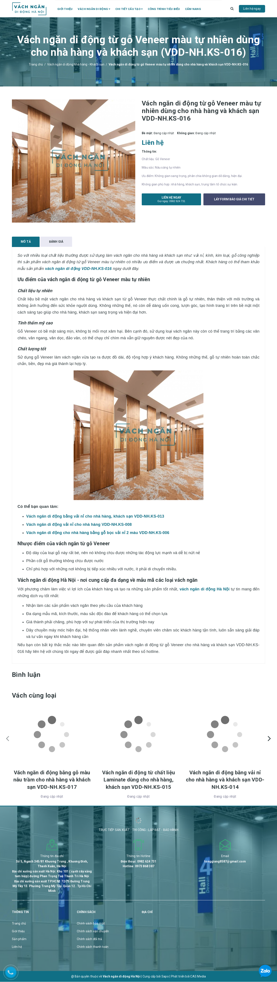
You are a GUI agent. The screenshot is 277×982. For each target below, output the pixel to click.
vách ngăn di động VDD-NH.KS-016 (78, 269)
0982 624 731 (177, 201)
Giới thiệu (65, 9)
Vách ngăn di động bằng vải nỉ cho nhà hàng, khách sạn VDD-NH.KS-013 (95, 516)
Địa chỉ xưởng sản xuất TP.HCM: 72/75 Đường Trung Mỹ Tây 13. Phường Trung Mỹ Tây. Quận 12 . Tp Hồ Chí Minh (52, 886)
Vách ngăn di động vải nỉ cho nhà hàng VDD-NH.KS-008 (79, 525)
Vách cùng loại (34, 695)
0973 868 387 (144, 866)
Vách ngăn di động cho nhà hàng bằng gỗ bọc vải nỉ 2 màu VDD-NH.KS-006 (97, 533)
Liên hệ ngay (252, 8)
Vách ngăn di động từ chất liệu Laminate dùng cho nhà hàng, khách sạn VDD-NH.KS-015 (138, 780)
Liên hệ (17, 947)
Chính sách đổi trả (89, 939)
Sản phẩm (19, 939)
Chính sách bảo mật (91, 923)
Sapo (165, 976)
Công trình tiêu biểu (164, 9)
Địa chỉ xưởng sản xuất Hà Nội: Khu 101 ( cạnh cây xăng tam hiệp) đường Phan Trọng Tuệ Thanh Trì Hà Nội (52, 874)
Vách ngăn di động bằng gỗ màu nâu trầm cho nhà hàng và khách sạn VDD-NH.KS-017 (51, 780)
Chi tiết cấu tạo (129, 9)
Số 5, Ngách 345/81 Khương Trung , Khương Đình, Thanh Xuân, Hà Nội (52, 864)
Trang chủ (19, 923)
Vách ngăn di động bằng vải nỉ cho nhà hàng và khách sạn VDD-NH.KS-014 (225, 780)
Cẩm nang (193, 9)
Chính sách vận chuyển (93, 931)
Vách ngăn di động (94, 9)
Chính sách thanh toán (92, 947)
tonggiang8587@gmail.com (225, 861)
